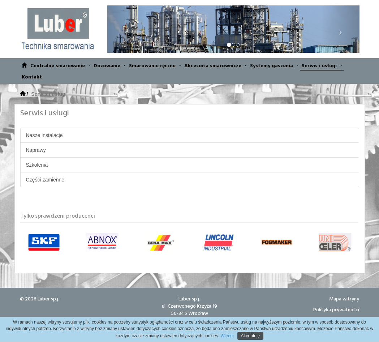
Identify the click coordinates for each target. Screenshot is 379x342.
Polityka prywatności (336, 309)
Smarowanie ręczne (155, 65)
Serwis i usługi (322, 65)
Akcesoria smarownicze (215, 65)
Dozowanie (109, 65)
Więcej (226, 335)
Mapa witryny (344, 298)
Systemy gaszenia (274, 65)
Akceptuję (250, 335)
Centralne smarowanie (60, 65)
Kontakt (32, 76)
